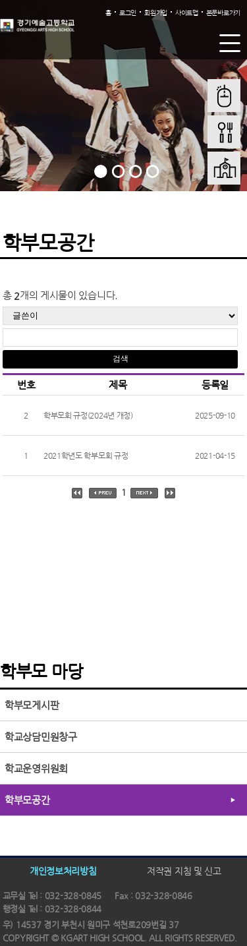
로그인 (127, 12)
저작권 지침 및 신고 (184, 871)
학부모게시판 (32, 705)
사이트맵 (186, 12)
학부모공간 (27, 800)
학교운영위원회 (36, 768)
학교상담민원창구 (41, 736)
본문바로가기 (223, 12)
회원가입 (155, 12)
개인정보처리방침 (63, 871)
